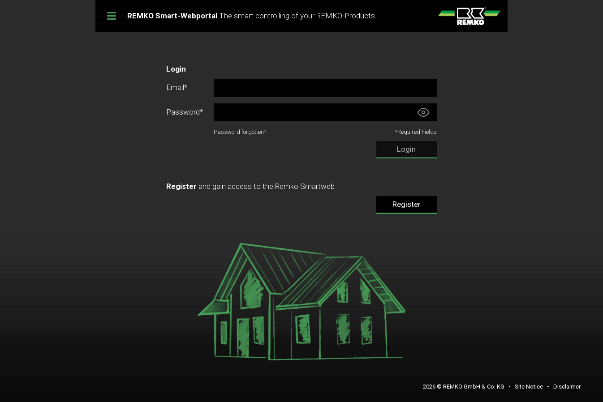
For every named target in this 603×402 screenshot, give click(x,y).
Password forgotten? (240, 131)
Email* (176, 87)
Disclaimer (567, 386)
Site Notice (529, 386)
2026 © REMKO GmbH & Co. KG (463, 386)
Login (406, 149)
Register (406, 204)
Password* (184, 111)
